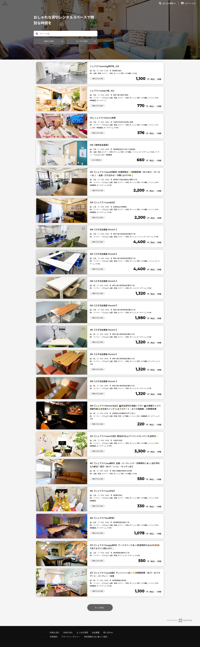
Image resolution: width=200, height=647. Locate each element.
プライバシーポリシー (70, 636)
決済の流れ (68, 632)
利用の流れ (54, 632)
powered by (179, 620)
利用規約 (53, 636)
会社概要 (95, 632)
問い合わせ (108, 632)
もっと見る (99, 607)
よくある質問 (82, 632)
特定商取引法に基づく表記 (95, 636)
